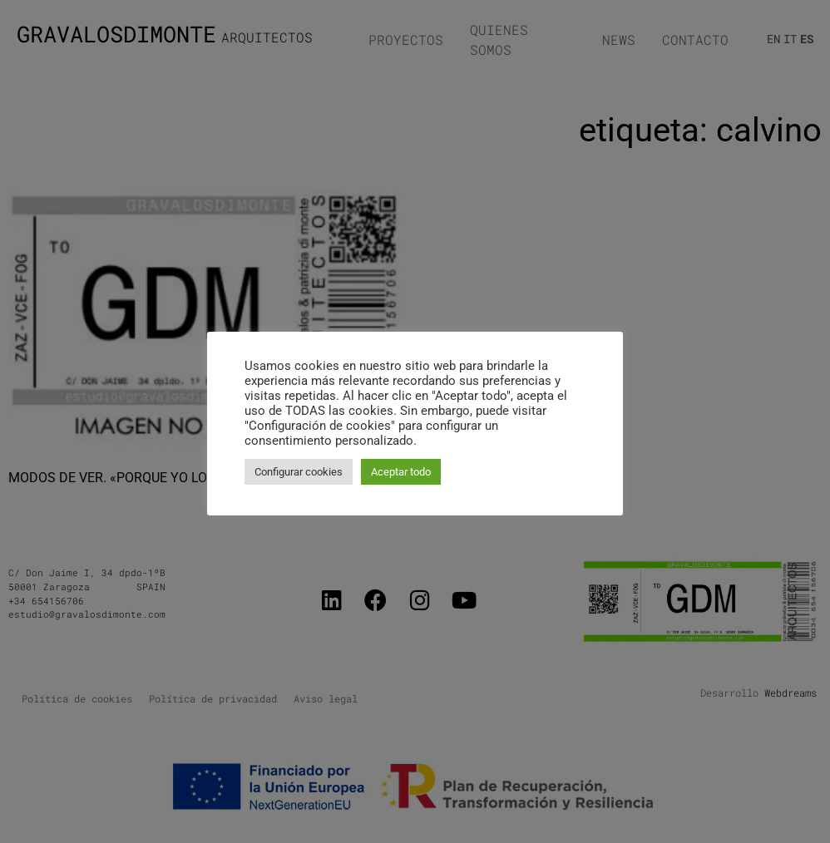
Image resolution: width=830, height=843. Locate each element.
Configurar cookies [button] (298, 472)
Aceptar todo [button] (401, 472)
